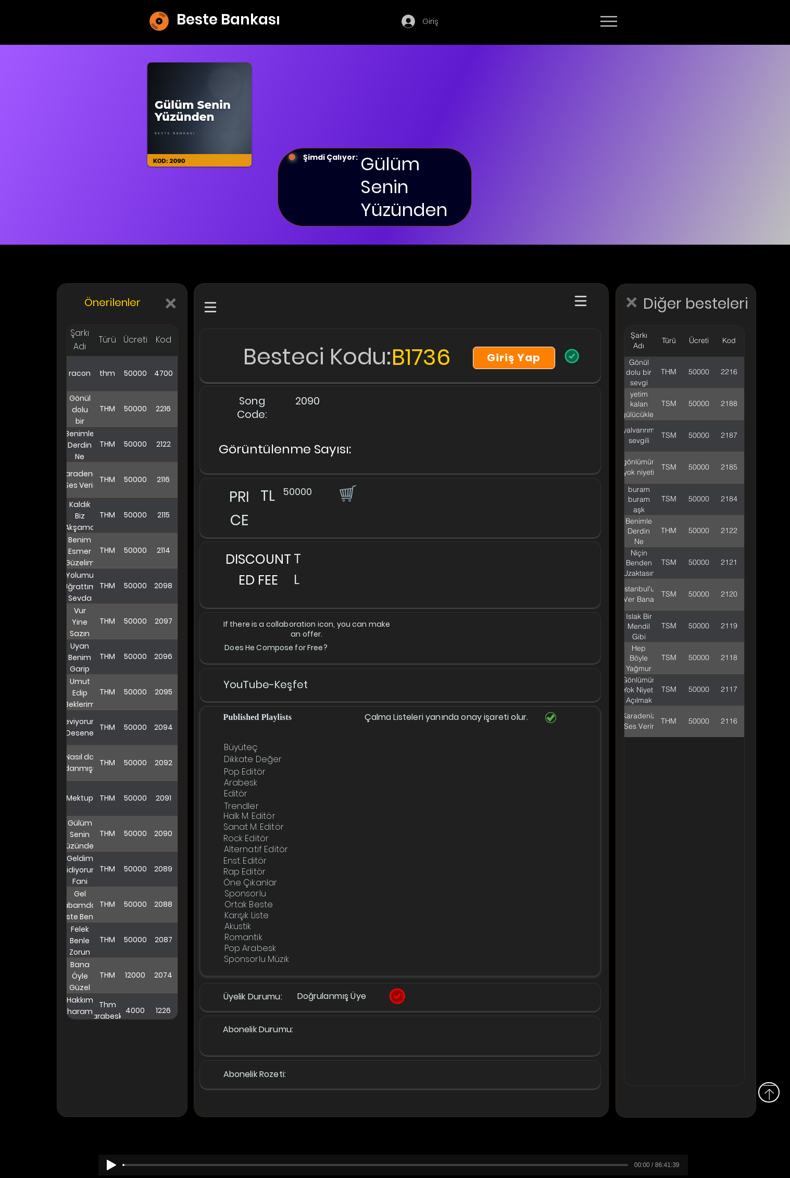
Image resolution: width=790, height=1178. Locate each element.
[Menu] (608, 21)
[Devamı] (670, 21)
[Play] (111, 1165)
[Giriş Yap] (514, 358)
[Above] (769, 1092)
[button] (347, 493)
